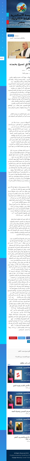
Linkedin (24, 341)
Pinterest (7, 338)
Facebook (24, 338)
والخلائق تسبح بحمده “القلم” (18, 351)
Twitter (15, 338)
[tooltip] (1, 14)
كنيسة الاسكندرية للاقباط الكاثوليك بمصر (15, 18)
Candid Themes (20, 457)
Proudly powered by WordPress (12, 455)
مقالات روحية (25, 60)
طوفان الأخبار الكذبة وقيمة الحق (17, 385)
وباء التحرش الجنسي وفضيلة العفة (16, 411)
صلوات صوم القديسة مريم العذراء (18, 356)
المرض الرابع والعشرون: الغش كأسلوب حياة (18, 438)
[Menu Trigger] (26, 3)
